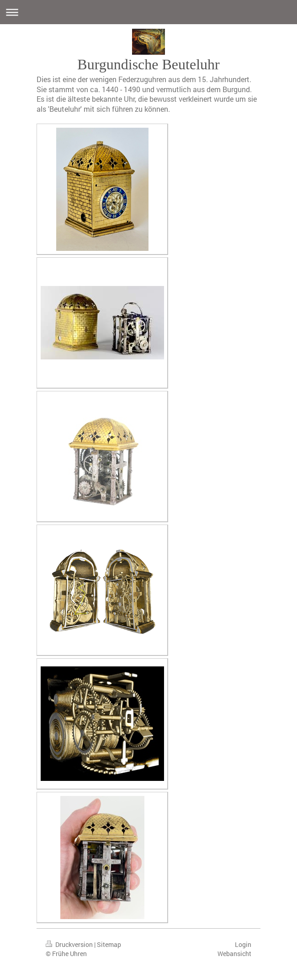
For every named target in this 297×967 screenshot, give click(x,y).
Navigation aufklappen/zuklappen (148, 12)
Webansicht (234, 953)
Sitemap (109, 944)
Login (243, 944)
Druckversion (70, 944)
